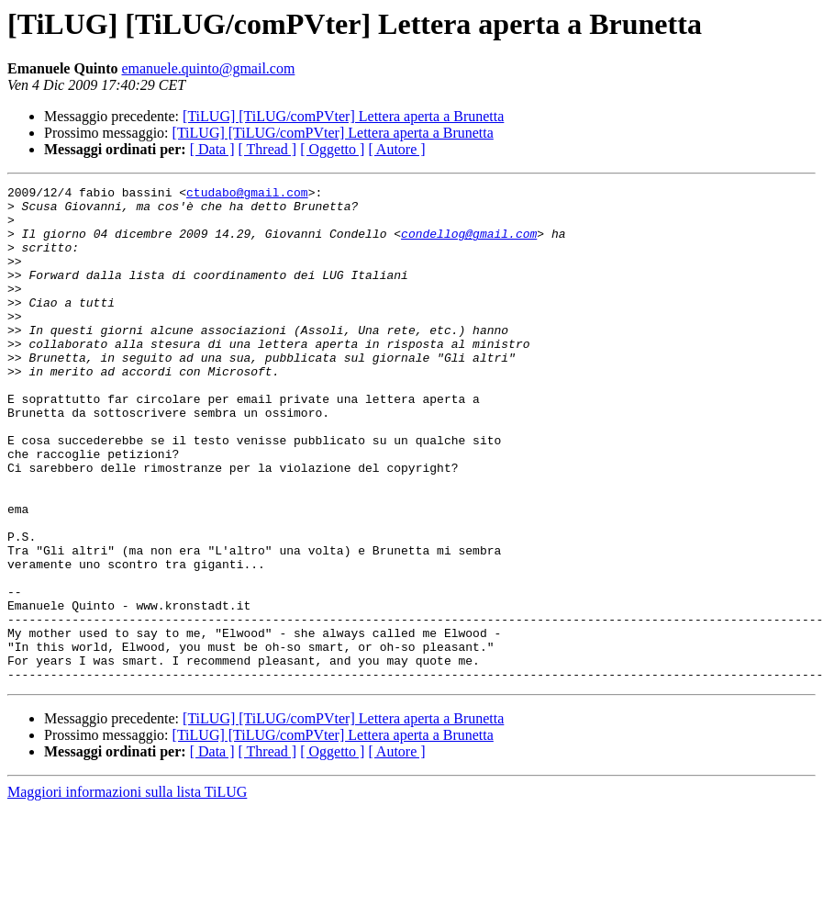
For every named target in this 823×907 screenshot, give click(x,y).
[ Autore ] (396, 149)
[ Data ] (212, 149)
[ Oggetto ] (332, 149)
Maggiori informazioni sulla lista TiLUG (127, 891)
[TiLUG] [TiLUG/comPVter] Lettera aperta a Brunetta (343, 116)
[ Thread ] (268, 149)
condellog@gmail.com (469, 244)
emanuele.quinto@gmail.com (208, 68)
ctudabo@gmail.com (247, 194)
